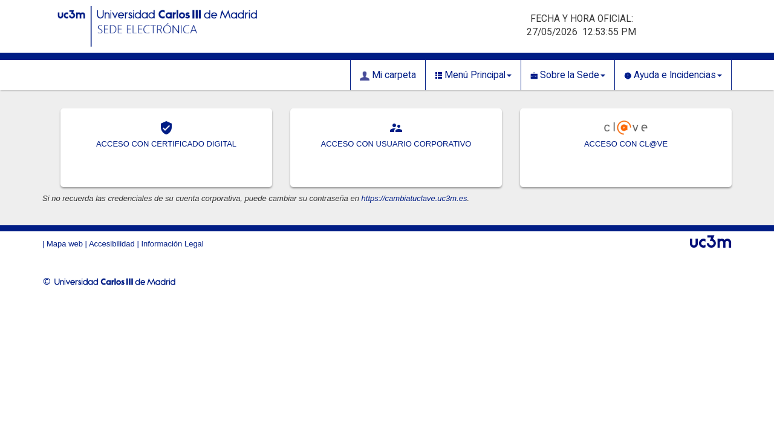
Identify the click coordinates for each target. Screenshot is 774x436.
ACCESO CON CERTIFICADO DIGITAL (166, 143)
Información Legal (172, 243)
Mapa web (65, 243)
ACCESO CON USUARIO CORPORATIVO (396, 143)
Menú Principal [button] (473, 75)
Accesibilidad (112, 243)
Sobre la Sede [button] (567, 75)
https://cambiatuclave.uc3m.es (414, 198)
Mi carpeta (388, 75)
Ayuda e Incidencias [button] (673, 75)
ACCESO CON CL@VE (626, 143)
